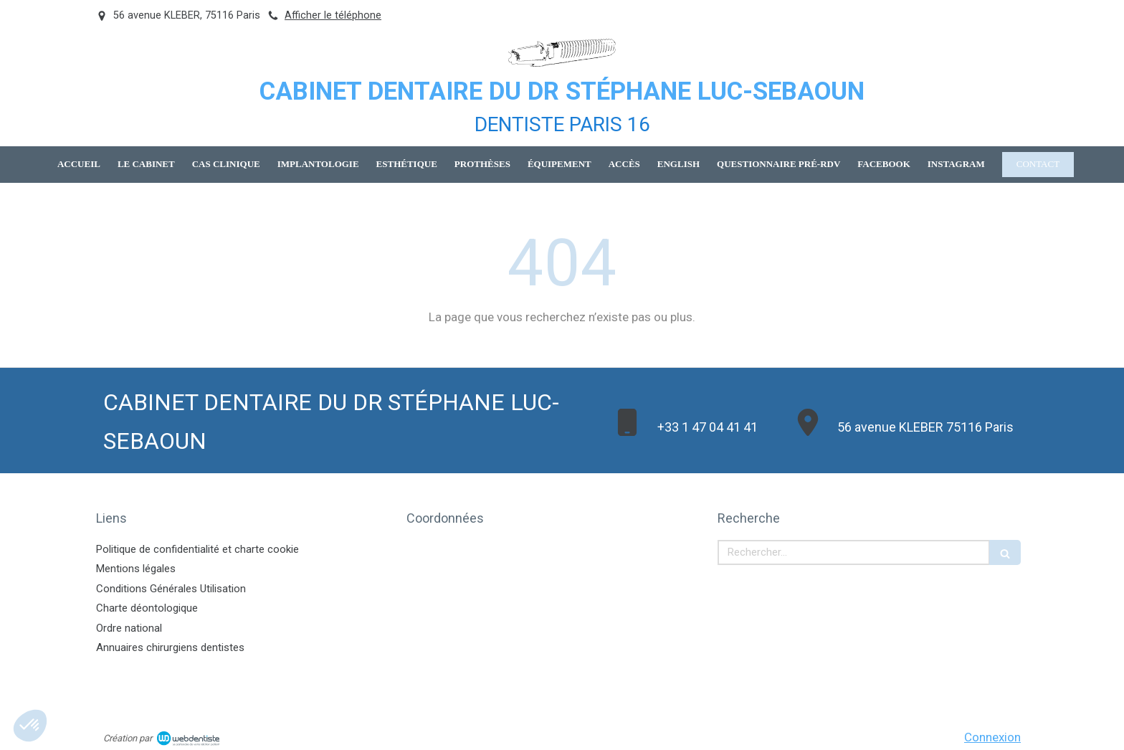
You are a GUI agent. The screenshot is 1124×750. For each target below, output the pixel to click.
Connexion (992, 737)
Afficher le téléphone (333, 15)
